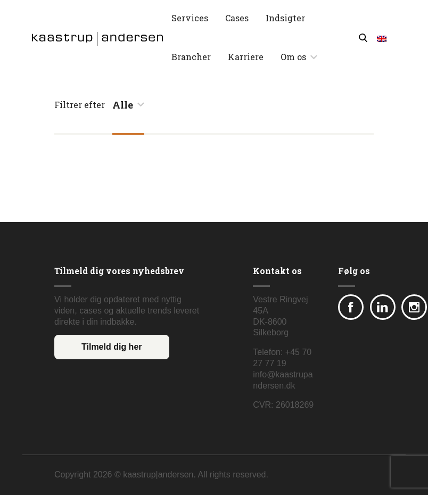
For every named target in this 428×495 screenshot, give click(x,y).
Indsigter (285, 17)
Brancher (191, 56)
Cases (237, 17)
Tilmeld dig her (111, 346)
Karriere (246, 56)
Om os (293, 56)
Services (189, 17)
